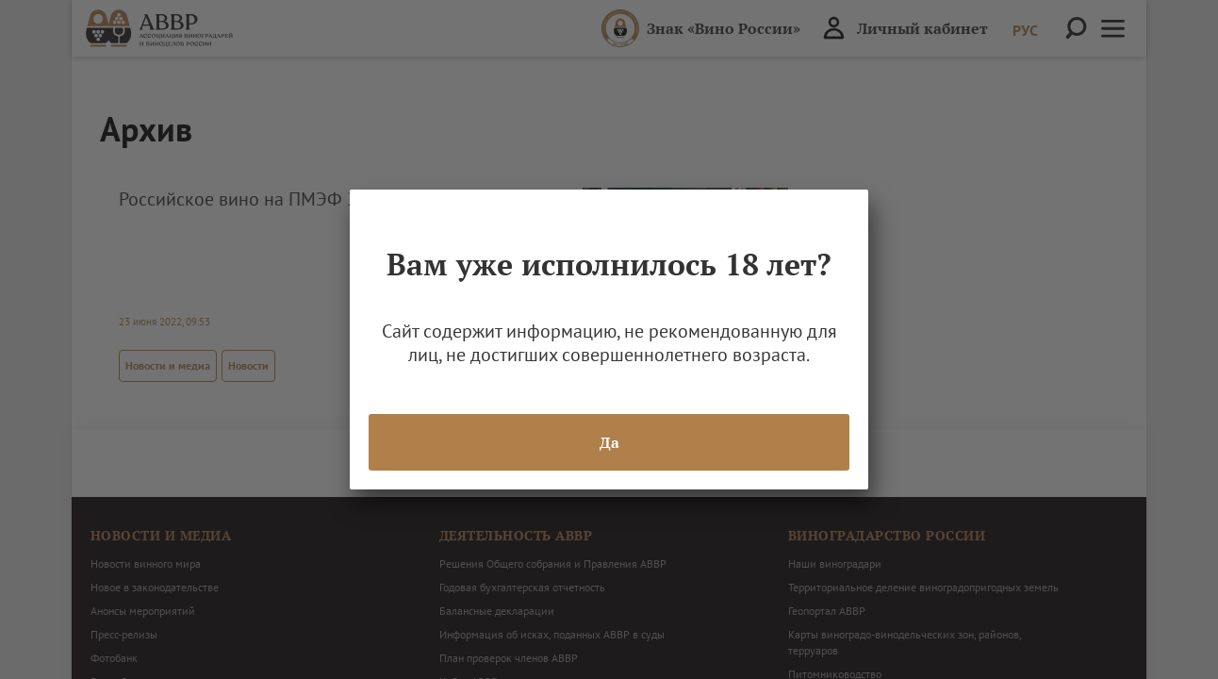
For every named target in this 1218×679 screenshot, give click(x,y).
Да (609, 442)
